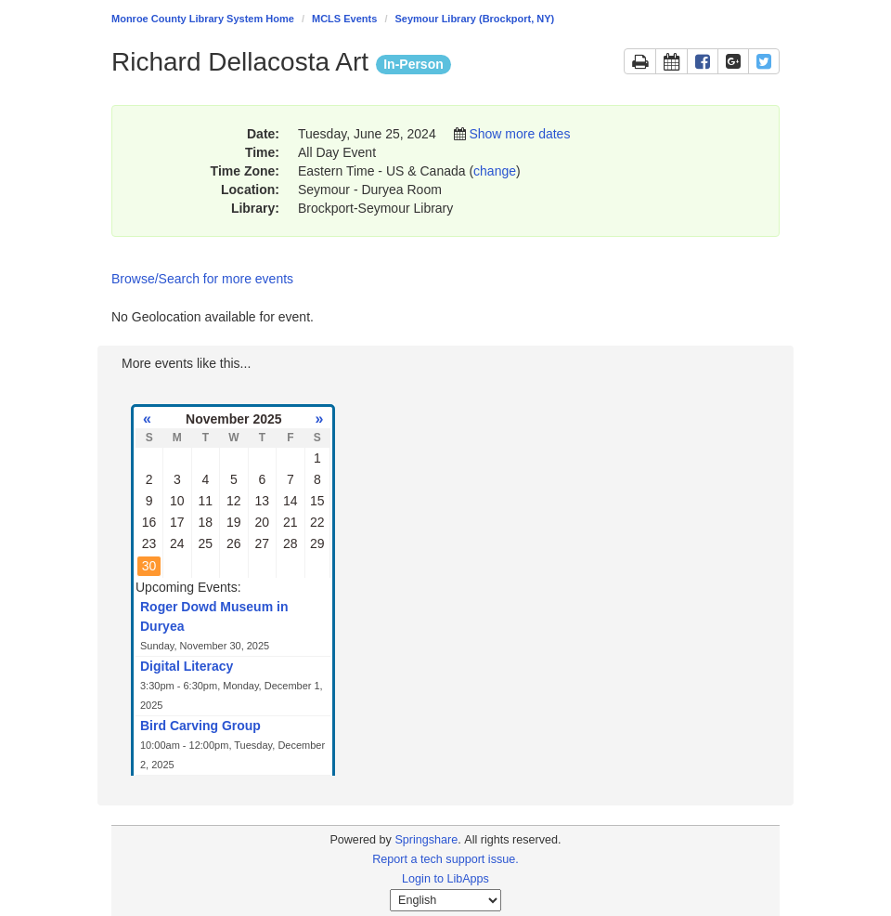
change (494, 171)
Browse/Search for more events (202, 278)
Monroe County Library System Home (202, 18)
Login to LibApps (445, 878)
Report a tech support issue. (445, 859)
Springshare (426, 839)
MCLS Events (344, 18)
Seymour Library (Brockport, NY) (475, 18)
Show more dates (519, 133)
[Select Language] (445, 900)
